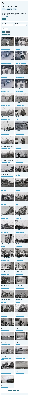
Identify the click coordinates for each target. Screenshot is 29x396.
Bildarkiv (4, 9)
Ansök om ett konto (5, 16)
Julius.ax (15, 9)
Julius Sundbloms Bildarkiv (10, 6)
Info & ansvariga (9, 9)
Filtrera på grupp (17, 23)
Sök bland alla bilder (4, 23)
